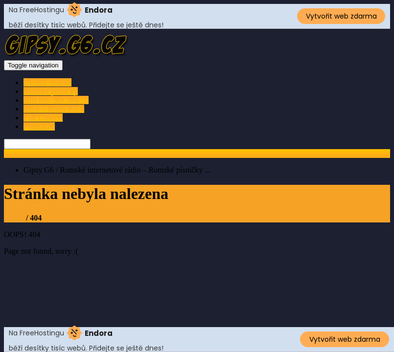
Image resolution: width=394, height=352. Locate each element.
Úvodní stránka (47, 82)
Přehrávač (39, 126)
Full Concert (43, 117)
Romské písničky (50, 91)
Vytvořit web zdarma (341, 16)
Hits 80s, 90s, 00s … (56, 100)
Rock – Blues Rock (53, 109)
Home (14, 218)
